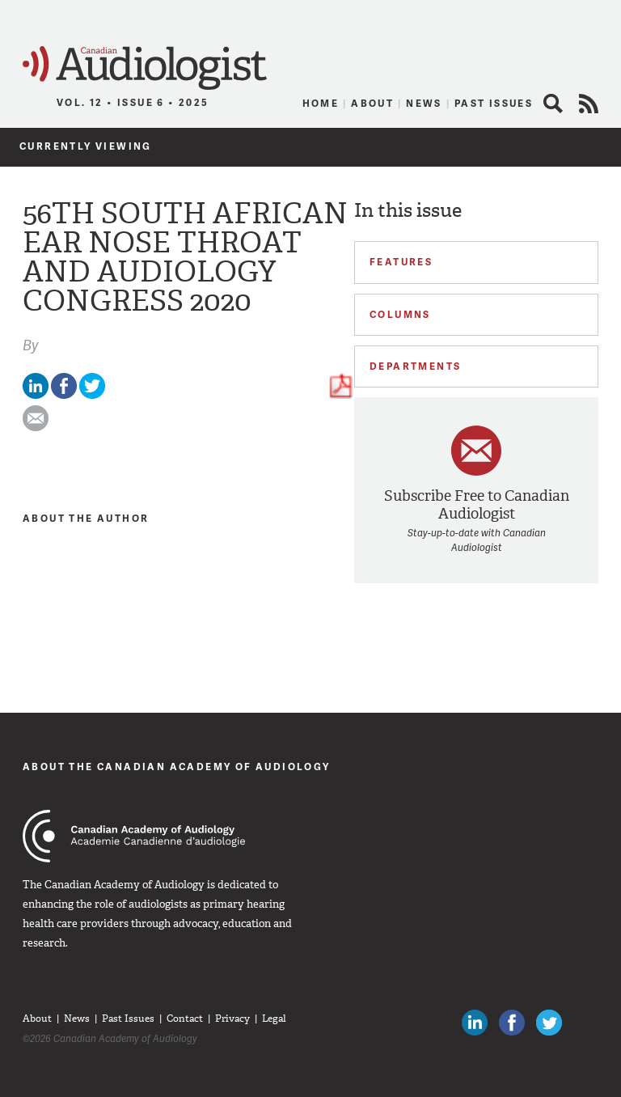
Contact (185, 1018)
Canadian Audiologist (145, 68)
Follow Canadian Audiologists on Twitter (549, 1023)
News (424, 103)
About (372, 103)
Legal (274, 1018)
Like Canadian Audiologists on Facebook (512, 1023)
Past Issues (493, 103)
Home (321, 103)
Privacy (232, 1018)
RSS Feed (588, 103)
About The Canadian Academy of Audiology (177, 766)
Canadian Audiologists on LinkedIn (475, 1023)
